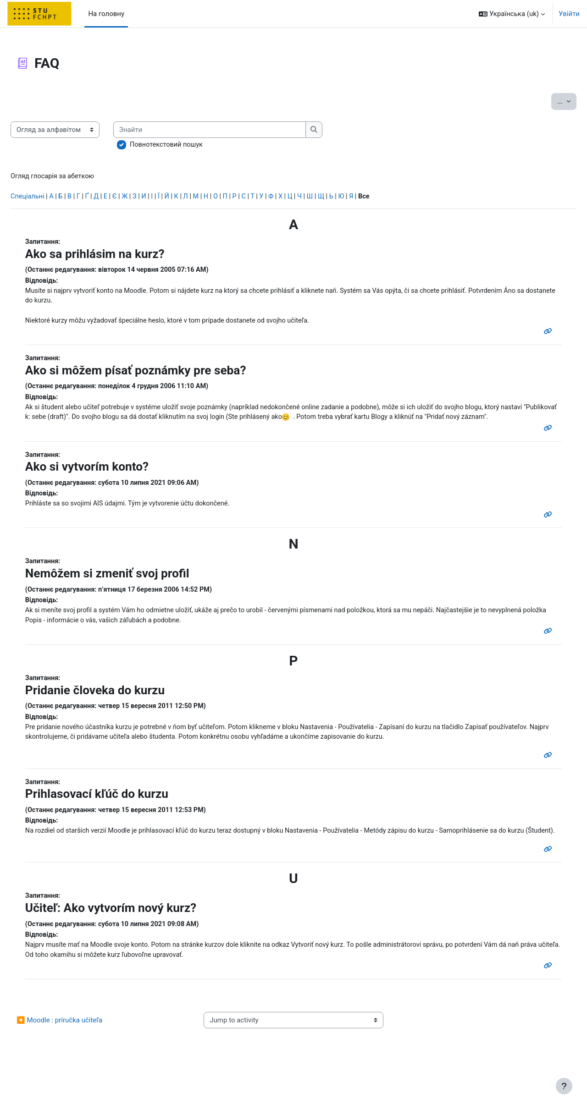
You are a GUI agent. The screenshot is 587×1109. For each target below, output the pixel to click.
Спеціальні (50, 197)
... (544, 100)
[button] (512, 13)
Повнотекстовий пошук (189, 145)
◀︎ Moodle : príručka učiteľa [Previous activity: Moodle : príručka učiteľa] (81, 1058)
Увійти (569, 14)
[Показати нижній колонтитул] (564, 1086)
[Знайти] (233, 129)
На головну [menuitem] (106, 14)
